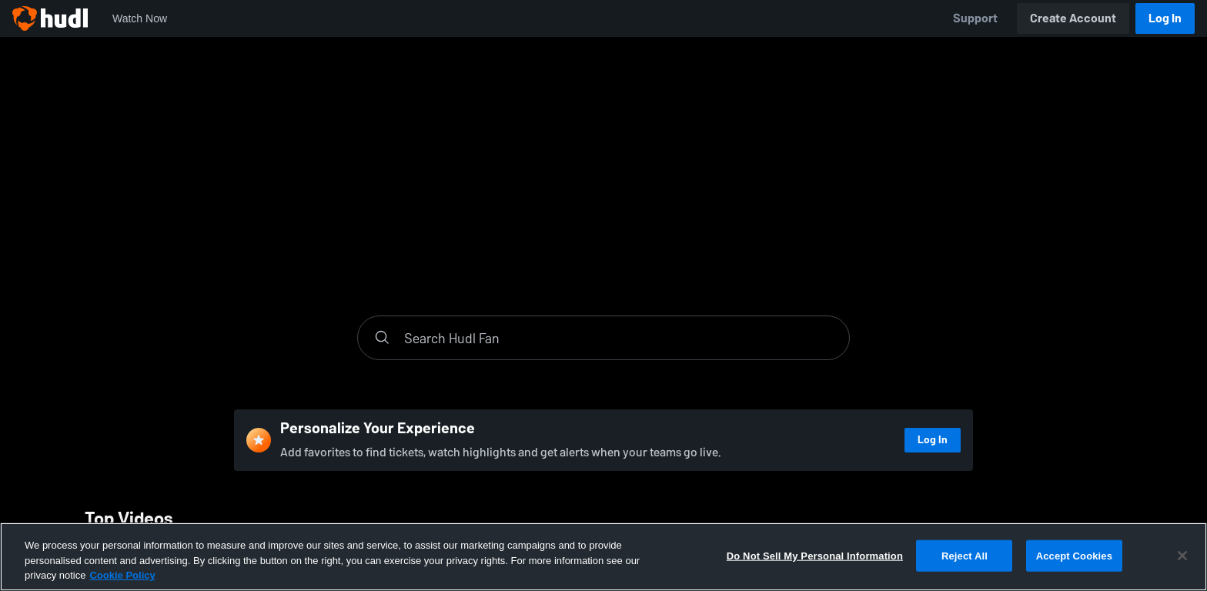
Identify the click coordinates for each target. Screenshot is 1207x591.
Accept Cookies (1074, 555)
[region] (603, 557)
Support (975, 18)
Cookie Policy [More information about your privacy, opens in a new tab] (122, 575)
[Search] (619, 338)
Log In (1165, 18)
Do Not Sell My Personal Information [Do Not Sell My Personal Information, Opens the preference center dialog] (815, 555)
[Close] (1182, 556)
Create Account (1073, 18)
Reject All (964, 555)
